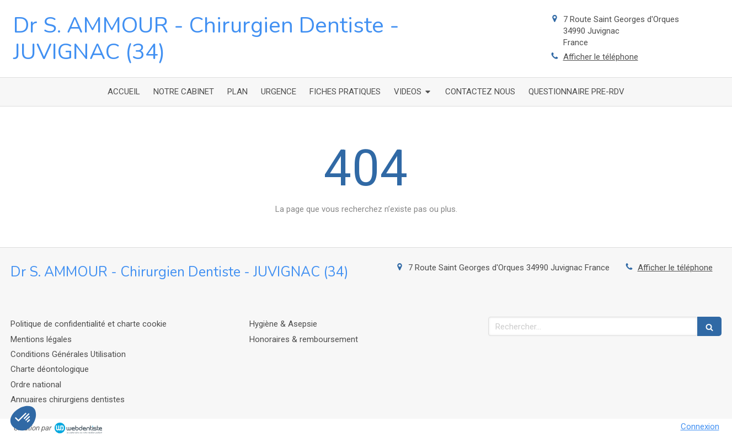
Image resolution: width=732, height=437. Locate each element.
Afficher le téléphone (600, 57)
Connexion (700, 426)
